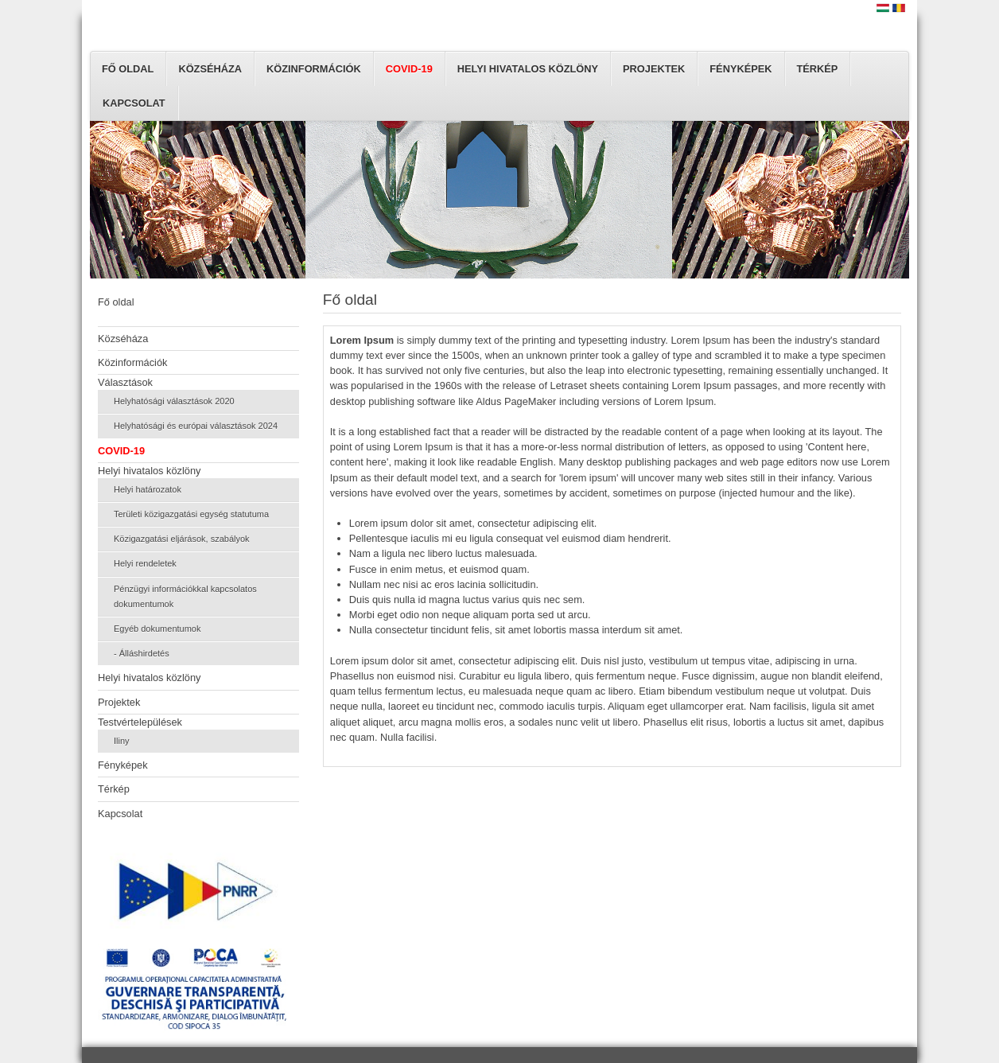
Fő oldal (128, 69)
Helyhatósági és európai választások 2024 (196, 425)
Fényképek (740, 69)
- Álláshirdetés (141, 653)
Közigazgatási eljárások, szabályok (182, 538)
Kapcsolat (134, 103)
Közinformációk (313, 69)
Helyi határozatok (147, 489)
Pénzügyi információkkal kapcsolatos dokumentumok (185, 596)
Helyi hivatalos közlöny (527, 69)
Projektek (654, 69)
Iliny (122, 741)
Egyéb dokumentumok (157, 628)
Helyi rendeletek (145, 563)
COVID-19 (409, 69)
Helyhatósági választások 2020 (174, 401)
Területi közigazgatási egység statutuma (191, 514)
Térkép (817, 69)
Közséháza (210, 69)
